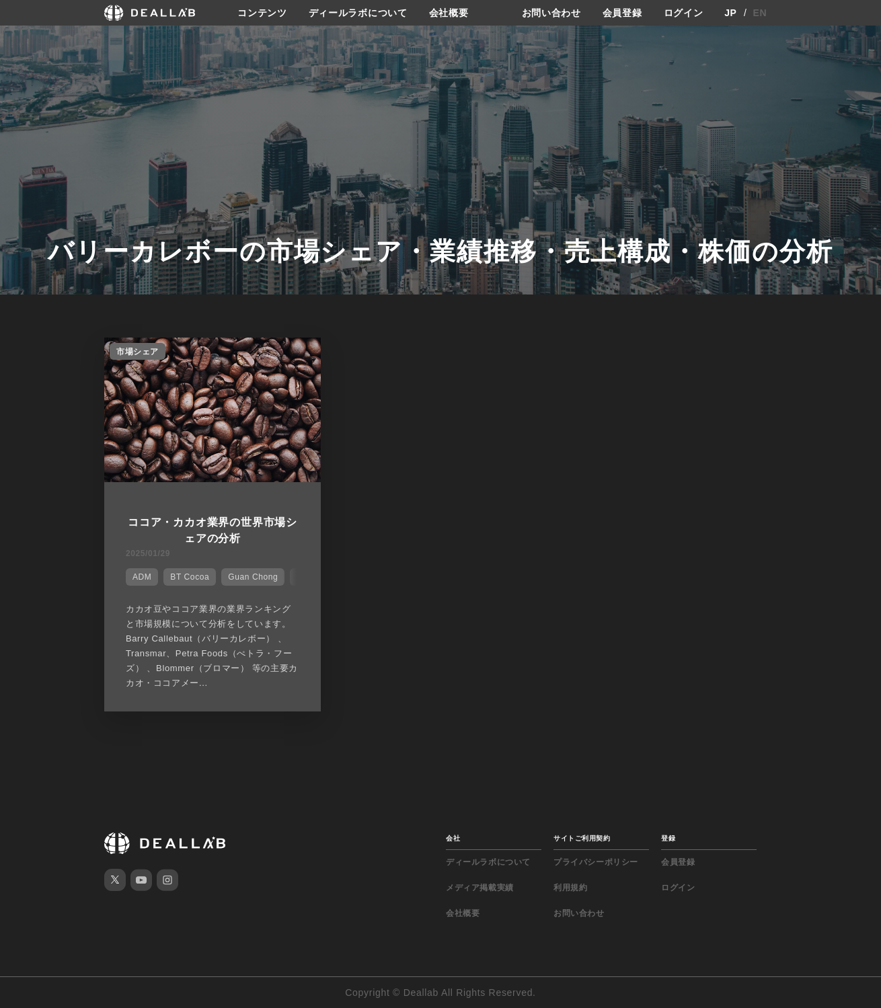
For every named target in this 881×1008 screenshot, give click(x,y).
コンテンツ (262, 12)
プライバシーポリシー (595, 862)
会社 (453, 838)
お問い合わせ (551, 12)
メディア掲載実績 (480, 887)
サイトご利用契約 (581, 838)
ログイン (683, 12)
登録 (668, 838)
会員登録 (622, 12)
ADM (141, 577)
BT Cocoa (189, 577)
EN (760, 12)
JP (730, 12)
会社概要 (449, 12)
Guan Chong (253, 577)
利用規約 (570, 887)
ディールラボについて (358, 12)
